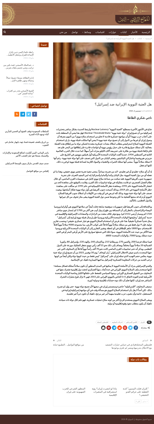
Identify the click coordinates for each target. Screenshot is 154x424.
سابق (145, 401)
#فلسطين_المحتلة (102, 322)
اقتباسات (99, 32)
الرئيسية (146, 32)
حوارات (112, 32)
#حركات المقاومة (117, 322)
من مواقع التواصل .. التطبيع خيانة (68, 345)
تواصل (74, 32)
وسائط (87, 32)
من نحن (63, 32)
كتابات (123, 32)
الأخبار (134, 32)
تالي (138, 401)
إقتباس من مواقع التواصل (37, 171)
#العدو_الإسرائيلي (131, 322)
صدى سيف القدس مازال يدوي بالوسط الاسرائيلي (27, 163)
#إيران (143, 322)
